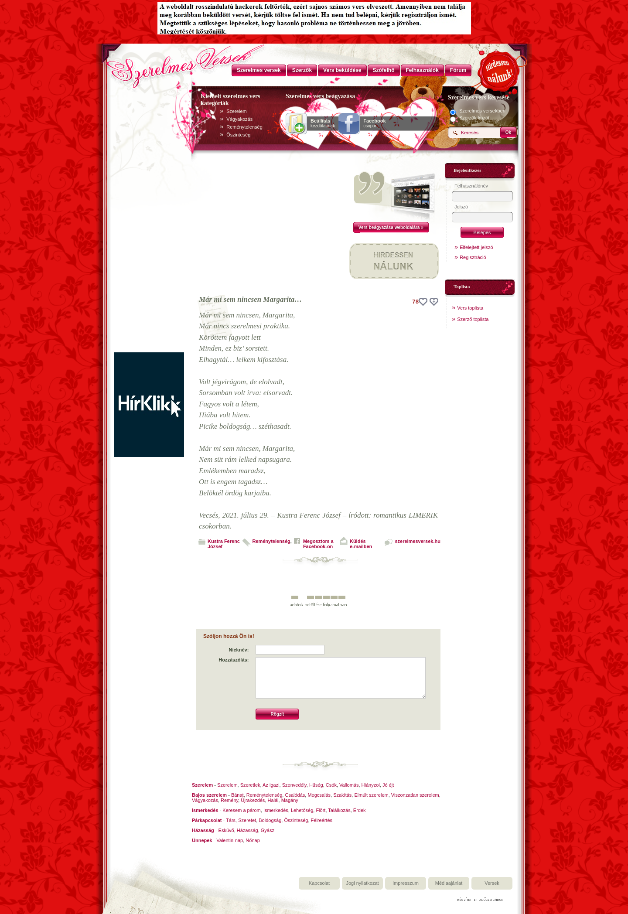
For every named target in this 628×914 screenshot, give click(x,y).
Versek (492, 883)
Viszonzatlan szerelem (415, 795)
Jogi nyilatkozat (362, 883)
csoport (374, 123)
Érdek (359, 810)
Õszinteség (238, 134)
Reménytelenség (244, 127)
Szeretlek (250, 785)
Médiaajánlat (448, 883)
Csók (331, 785)
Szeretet (247, 820)
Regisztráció (473, 257)
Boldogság (270, 820)
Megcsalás (319, 795)
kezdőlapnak (323, 123)
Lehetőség (302, 810)
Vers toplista (470, 307)
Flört (320, 810)
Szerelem (236, 111)
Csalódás (295, 795)
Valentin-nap (229, 840)
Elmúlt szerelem (371, 795)
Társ (231, 820)
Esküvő (226, 830)
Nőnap (252, 840)
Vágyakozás (239, 119)
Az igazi (271, 785)
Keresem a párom (241, 810)
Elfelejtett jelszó (476, 247)
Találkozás (339, 810)
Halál (273, 800)
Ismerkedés (275, 810)
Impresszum (405, 883)
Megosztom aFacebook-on (318, 544)
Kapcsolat (319, 883)
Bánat (237, 795)
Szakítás (342, 795)
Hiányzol (371, 785)
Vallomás (348, 785)
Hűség (316, 785)
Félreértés (322, 820)
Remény (229, 800)
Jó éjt (388, 785)
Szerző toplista (472, 319)
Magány (289, 800)
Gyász (267, 830)
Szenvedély (294, 785)
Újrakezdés (253, 800)
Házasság (247, 830)
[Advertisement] (149, 221)
